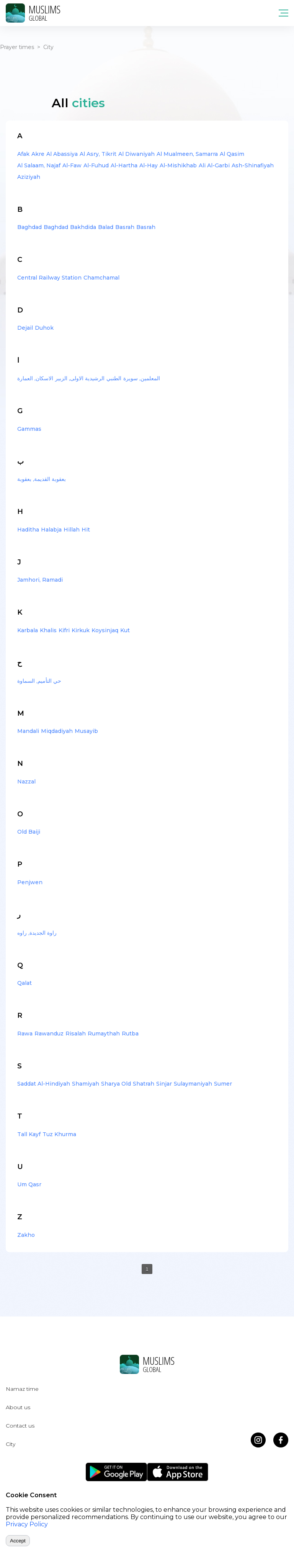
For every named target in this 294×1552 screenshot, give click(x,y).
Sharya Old (116, 1083)
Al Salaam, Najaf (38, 165)
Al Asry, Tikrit (98, 153)
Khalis (48, 630)
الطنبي (113, 378)
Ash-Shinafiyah (253, 165)
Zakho (26, 1234)
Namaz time (22, 1388)
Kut (125, 630)
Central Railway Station (49, 277)
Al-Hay (148, 165)
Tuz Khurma (59, 1134)
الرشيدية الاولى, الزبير (80, 378)
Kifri (64, 630)
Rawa (25, 1033)
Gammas (29, 428)
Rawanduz (49, 1033)
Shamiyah (85, 1083)
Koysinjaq (104, 630)
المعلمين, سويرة (141, 378)
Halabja (51, 529)
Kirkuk (81, 630)
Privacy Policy (27, 1524)
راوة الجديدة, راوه (37, 932)
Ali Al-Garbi (214, 165)
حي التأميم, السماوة (39, 680)
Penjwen (29, 882)
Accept (18, 1541)
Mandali (28, 731)
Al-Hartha (124, 165)
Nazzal (26, 781)
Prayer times (17, 47)
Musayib (86, 731)
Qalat (24, 983)
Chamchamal (101, 277)
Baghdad (29, 227)
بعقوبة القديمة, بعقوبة (41, 479)
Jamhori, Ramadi (40, 579)
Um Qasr (29, 1184)
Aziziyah (28, 176)
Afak (23, 153)
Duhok (44, 327)
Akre (37, 153)
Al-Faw (72, 165)
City (10, 1444)
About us (18, 1407)
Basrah (124, 227)
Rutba (130, 1033)
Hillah (72, 529)
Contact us (20, 1425)
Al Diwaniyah (136, 153)
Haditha (28, 529)
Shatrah (143, 1083)
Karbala (27, 630)
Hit (86, 529)
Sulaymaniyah (193, 1083)
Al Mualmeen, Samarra (187, 153)
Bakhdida (83, 227)
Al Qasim (232, 153)
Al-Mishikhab (178, 165)
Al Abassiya (62, 153)
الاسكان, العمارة (35, 378)
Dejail (25, 327)
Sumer (223, 1083)
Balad (105, 227)
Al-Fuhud (96, 165)
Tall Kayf (29, 1134)
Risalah (75, 1033)
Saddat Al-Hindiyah (43, 1083)
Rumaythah (104, 1033)
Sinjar (164, 1083)
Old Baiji (28, 831)
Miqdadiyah (57, 731)
